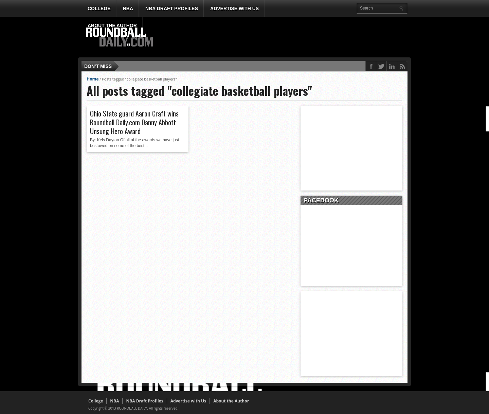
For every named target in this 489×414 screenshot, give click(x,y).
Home (92, 79)
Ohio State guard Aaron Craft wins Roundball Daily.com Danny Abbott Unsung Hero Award (134, 122)
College (99, 8)
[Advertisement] (283, 37)
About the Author (112, 25)
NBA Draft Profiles (171, 8)
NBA (128, 8)
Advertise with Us (234, 8)
